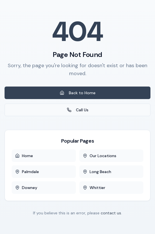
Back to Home (78, 92)
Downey (26, 187)
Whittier (94, 187)
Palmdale (27, 171)
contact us (111, 212)
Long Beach (97, 171)
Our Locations (99, 155)
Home (24, 155)
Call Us (77, 109)
